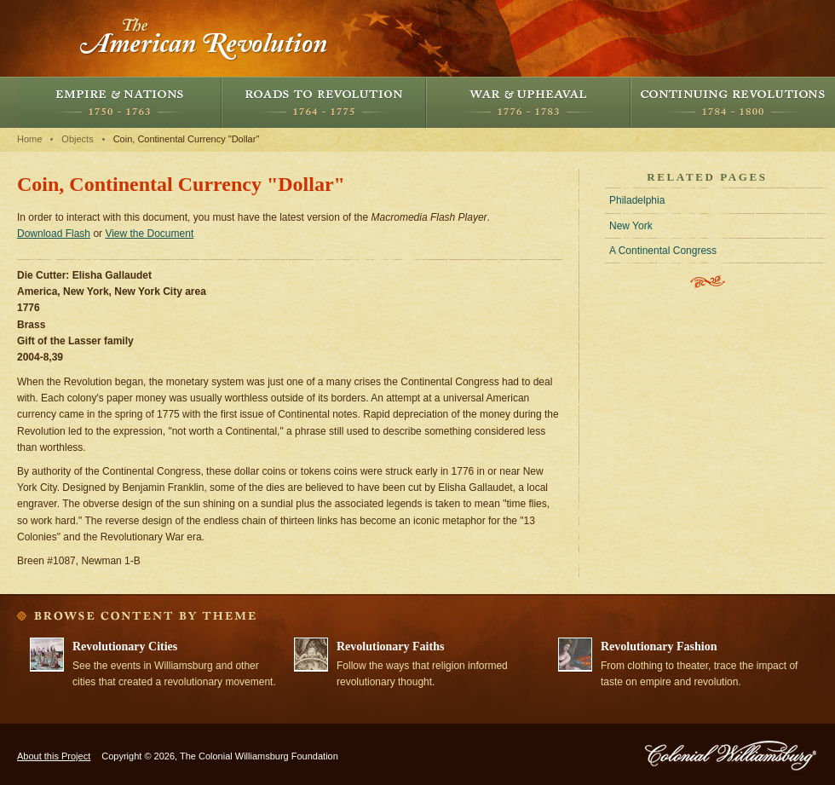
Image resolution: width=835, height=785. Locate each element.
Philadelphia (637, 200)
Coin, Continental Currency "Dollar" (186, 139)
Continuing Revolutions (733, 102)
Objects (77, 139)
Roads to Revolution (324, 102)
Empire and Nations (119, 102)
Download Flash (53, 234)
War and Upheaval (528, 102)
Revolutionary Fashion (659, 646)
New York (631, 226)
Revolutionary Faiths (390, 646)
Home (29, 139)
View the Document (149, 234)
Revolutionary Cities (124, 646)
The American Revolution (204, 38)
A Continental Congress (663, 251)
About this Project (53, 756)
